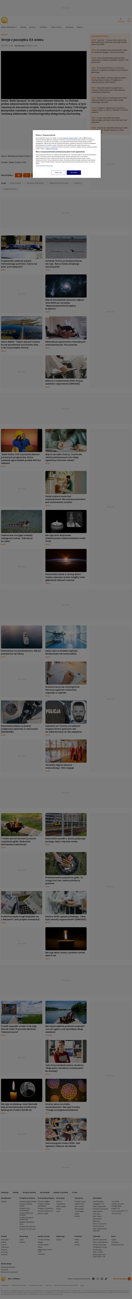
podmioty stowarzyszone (70, 138)
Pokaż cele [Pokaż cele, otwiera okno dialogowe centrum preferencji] (58, 172)
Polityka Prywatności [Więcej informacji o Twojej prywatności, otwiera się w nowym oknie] (52, 148)
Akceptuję (74, 172)
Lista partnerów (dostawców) (44, 166)
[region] (67, 154)
